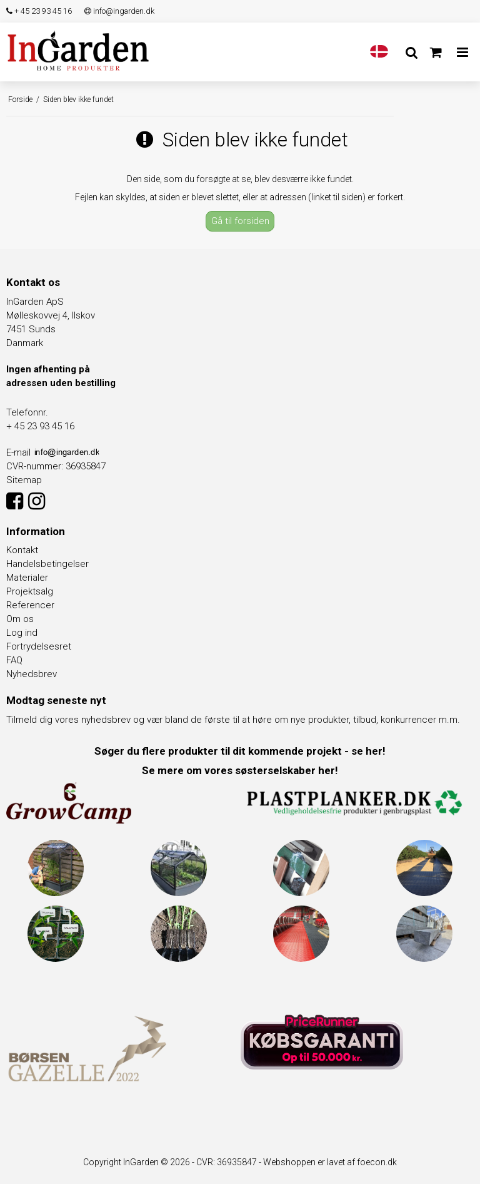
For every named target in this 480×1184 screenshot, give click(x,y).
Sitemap (24, 480)
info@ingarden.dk (119, 11)
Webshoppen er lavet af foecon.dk (330, 1162)
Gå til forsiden (240, 221)
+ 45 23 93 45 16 (39, 11)
